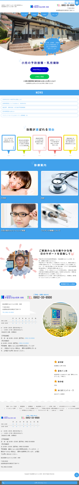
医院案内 (34, 14)
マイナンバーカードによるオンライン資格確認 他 (15, 115)
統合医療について (40, 406)
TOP (77, 475)
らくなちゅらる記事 (73, 408)
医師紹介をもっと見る (68, 284)
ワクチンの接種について (32, 408)
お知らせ (54, 410)
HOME (61, 410)
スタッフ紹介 (24, 14)
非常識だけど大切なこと (28, 410)
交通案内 (44, 14)
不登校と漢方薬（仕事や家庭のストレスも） (53, 408)
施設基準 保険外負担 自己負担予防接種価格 (14, 107)
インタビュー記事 (11, 408)
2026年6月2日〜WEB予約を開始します (12, 99)
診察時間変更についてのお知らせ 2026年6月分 (14, 103)
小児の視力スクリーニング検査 (67, 406)
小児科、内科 (54, 14)
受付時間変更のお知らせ (8, 111)
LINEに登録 (39, 77)
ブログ (20, 408)
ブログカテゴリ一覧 (43, 410)
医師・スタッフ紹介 (11, 406)
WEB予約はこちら (39, 70)
